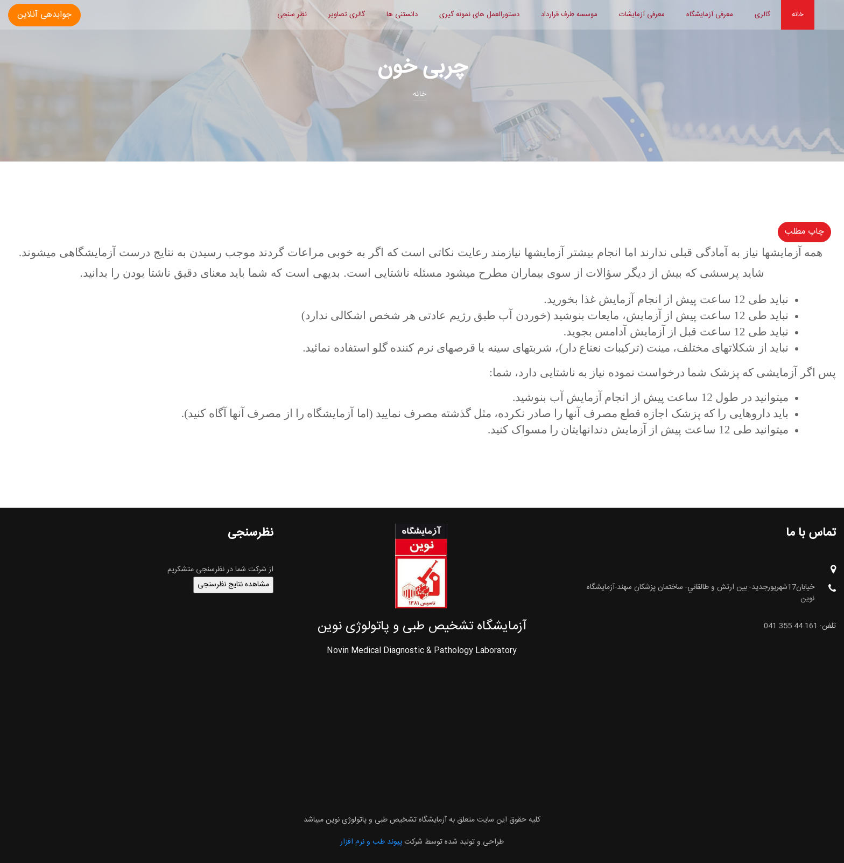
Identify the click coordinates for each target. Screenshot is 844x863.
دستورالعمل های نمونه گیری (479, 14)
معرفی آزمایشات (642, 14)
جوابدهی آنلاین (44, 15)
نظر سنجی (292, 14)
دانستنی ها (402, 14)
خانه (798, 14)
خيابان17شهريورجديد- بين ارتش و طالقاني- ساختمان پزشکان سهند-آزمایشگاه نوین (711, 593)
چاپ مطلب (804, 231)
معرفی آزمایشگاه (709, 14)
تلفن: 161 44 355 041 (800, 626)
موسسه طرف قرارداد (569, 14)
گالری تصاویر (346, 14)
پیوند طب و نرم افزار (371, 842)
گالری (762, 14)
